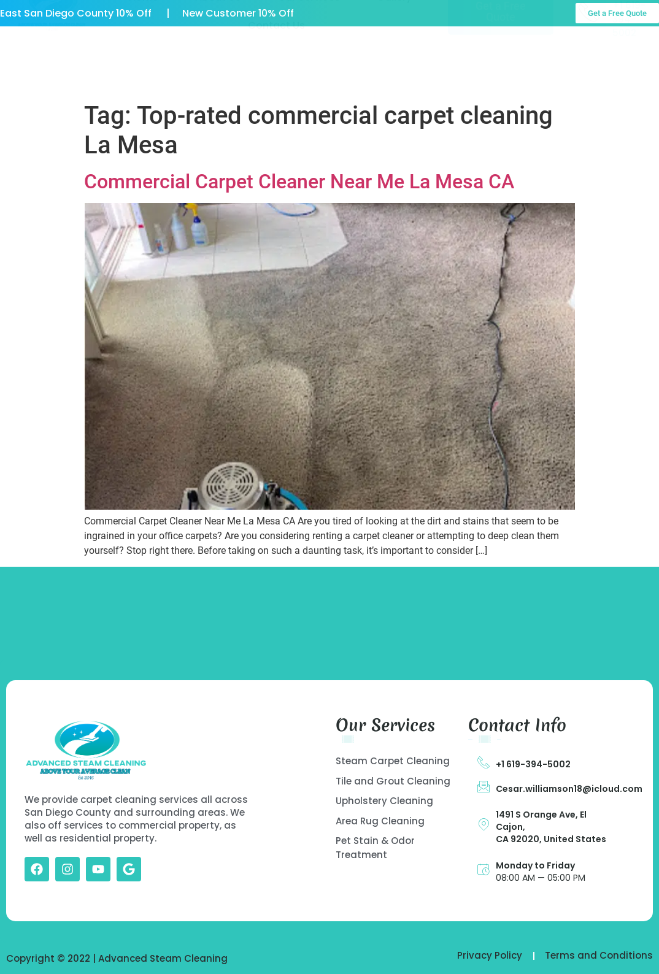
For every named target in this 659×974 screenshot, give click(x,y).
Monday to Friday (535, 865)
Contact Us (276, 81)
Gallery (394, 53)
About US (218, 53)
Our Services (309, 53)
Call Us (629, 48)
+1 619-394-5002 (533, 764)
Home (143, 53)
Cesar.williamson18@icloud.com (569, 789)
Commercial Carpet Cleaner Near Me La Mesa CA (299, 181)
